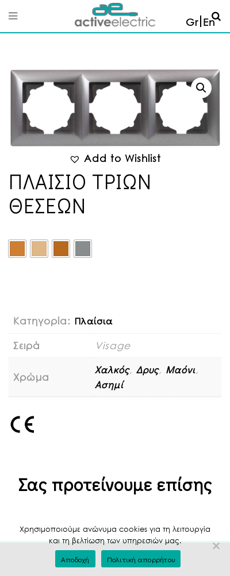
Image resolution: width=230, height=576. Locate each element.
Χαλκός (112, 369)
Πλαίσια (93, 320)
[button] (201, 88)
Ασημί (109, 384)
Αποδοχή (75, 559)
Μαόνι (180, 369)
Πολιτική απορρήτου (141, 559)
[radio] (17, 248)
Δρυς (147, 369)
